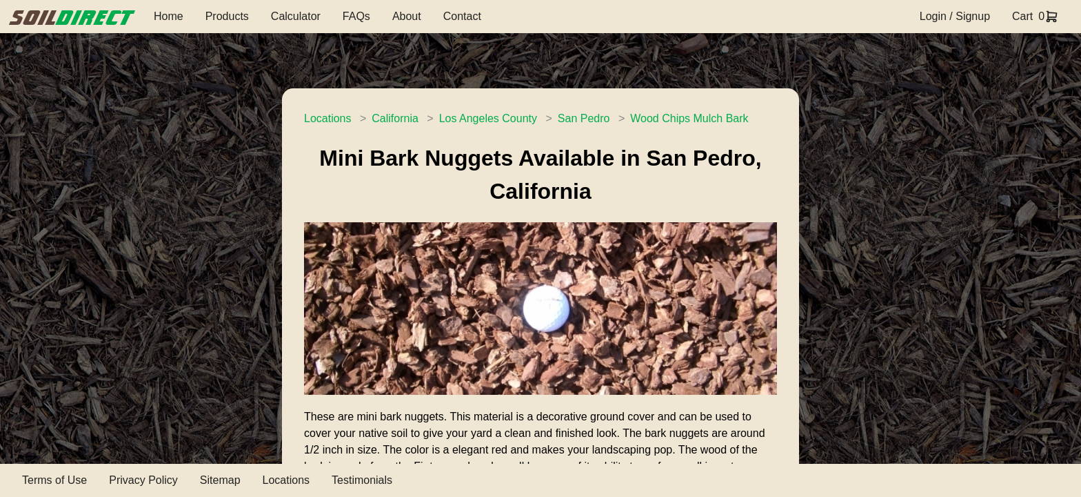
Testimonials (362, 480)
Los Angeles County (488, 118)
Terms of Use (54, 480)
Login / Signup (955, 16)
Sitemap (220, 480)
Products (227, 16)
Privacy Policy (143, 480)
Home (168, 16)
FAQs (356, 16)
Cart (1022, 16)
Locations (328, 118)
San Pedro (584, 118)
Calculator (296, 16)
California (395, 118)
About (406, 16)
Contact (462, 16)
